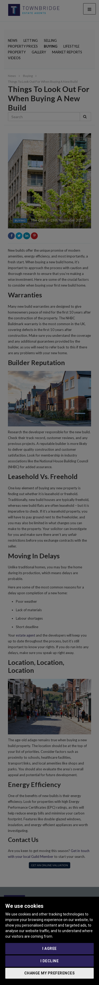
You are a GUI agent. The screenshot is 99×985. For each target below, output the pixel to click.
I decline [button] (49, 961)
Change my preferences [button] (49, 973)
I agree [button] (49, 948)
